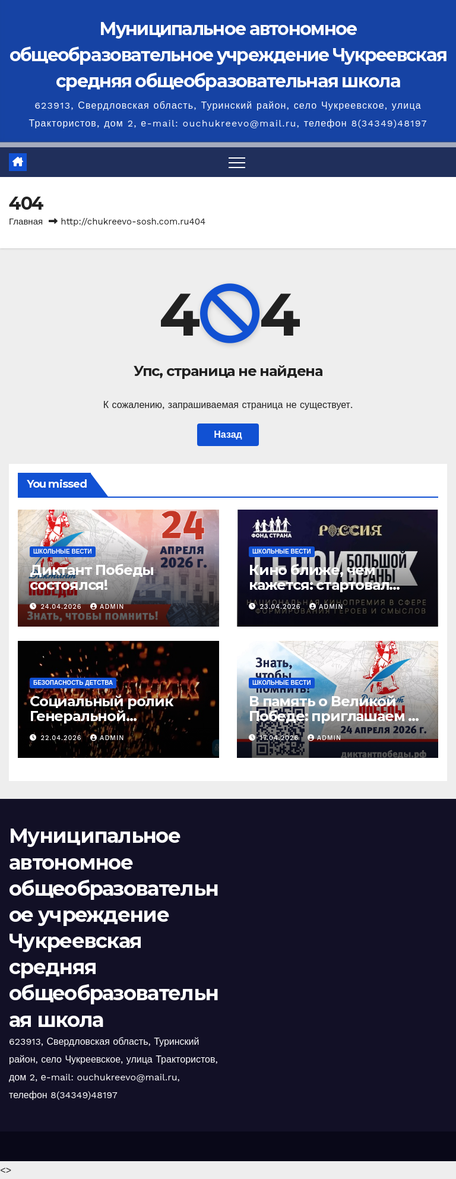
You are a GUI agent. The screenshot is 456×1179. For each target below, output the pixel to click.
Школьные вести (62, 551)
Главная (26, 221)
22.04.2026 (62, 738)
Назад (228, 434)
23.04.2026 (281, 607)
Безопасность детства (73, 682)
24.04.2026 (63, 607)
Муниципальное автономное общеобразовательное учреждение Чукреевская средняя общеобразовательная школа (228, 55)
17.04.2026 (281, 738)
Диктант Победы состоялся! (92, 577)
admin (107, 607)
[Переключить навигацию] (237, 162)
